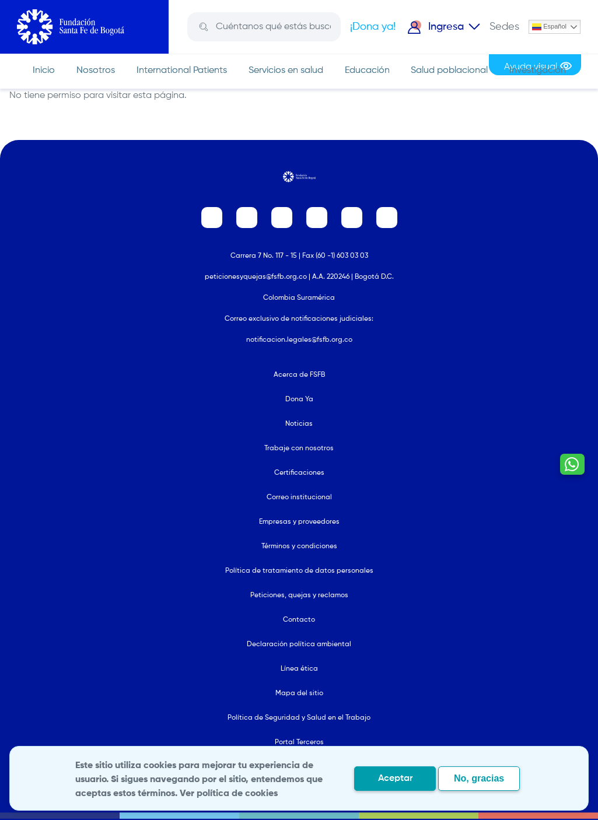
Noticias (299, 423)
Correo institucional (299, 497)
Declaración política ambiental (299, 644)
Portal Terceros (299, 742)
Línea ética (299, 668)
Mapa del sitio (299, 693)
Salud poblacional (449, 70)
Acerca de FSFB (299, 375)
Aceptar (395, 778)
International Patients (182, 70)
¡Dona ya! (373, 27)
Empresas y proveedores (299, 521)
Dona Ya (299, 399)
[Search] (272, 27)
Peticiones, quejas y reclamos (299, 595)
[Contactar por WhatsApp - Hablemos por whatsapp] (571, 502)
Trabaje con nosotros (299, 448)
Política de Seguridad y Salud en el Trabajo (299, 717)
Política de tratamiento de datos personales (299, 570)
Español (549, 26)
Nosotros (95, 70)
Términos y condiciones (299, 546)
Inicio (44, 70)
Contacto (299, 619)
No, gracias (479, 778)
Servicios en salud (286, 70)
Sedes (504, 27)
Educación (367, 70)
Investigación (537, 70)
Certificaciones (299, 472)
